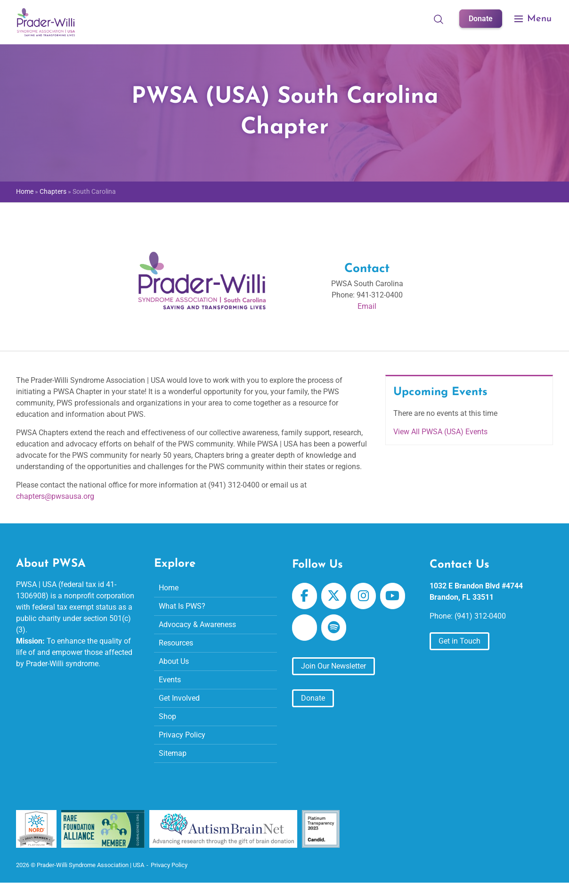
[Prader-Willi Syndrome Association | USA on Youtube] (392, 596)
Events (170, 679)
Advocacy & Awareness (197, 624)
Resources (176, 642)
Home (24, 192)
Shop (167, 716)
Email (367, 306)
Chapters (53, 192)
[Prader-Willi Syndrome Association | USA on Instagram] (362, 596)
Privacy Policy (182, 734)
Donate (481, 18)
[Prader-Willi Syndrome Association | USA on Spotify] (333, 627)
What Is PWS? (182, 606)
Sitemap (173, 753)
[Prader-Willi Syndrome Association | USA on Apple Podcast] (304, 627)
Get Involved (179, 698)
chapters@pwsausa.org (55, 496)
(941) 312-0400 (480, 616)
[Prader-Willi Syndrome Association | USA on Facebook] (304, 596)
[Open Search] (438, 19)
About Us (174, 661)
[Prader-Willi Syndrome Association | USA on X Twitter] (333, 596)
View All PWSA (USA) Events (440, 431)
